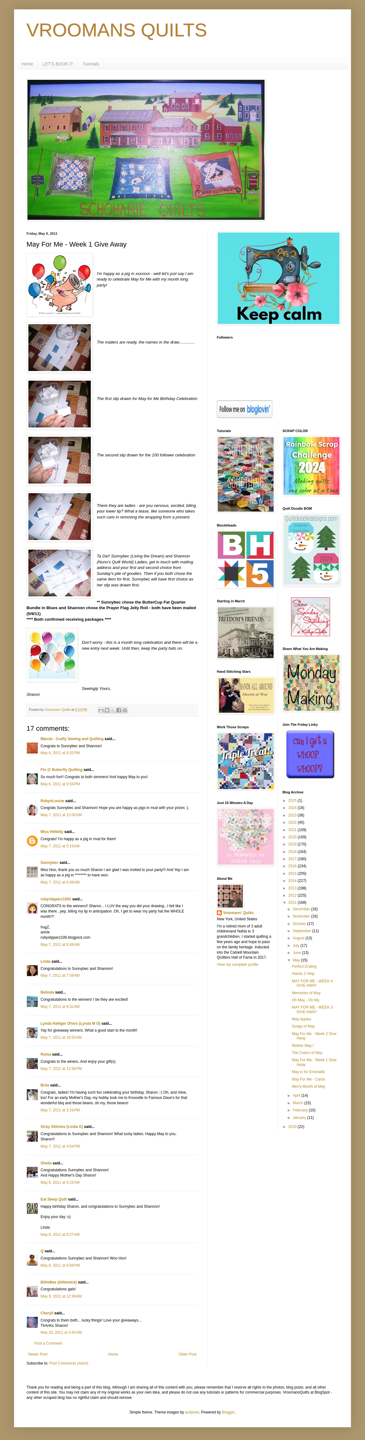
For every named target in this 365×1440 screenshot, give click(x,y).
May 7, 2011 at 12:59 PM (61, 1069)
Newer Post (37, 1354)
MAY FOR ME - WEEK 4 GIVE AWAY (312, 983)
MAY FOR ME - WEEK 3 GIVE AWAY (312, 1009)
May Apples (301, 1019)
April (297, 1095)
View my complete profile (237, 964)
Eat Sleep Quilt (54, 1199)
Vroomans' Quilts (238, 913)
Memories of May (306, 993)
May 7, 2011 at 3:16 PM (60, 1110)
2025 (293, 800)
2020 (293, 837)
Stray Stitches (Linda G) (62, 1127)
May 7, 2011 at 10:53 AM (61, 1037)
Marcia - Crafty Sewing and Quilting (72, 739)
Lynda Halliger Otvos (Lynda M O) (70, 1023)
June (297, 953)
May (297, 960)
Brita (45, 1085)
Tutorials (91, 63)
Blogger (228, 1412)
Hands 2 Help (303, 973)
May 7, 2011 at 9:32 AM (60, 1006)
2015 (293, 873)
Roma (46, 1054)
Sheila (46, 1163)
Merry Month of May (308, 1086)
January (300, 1117)
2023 (293, 815)
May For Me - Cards (308, 1079)
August (299, 938)
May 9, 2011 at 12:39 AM (61, 1296)
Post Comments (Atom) (68, 1363)
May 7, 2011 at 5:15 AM (60, 846)
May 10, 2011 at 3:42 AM (61, 1332)
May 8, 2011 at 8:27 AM (60, 1234)
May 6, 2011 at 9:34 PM (60, 784)
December (302, 909)
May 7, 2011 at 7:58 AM (60, 975)
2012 (293, 895)
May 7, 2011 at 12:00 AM (61, 815)
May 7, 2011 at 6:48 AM (60, 882)
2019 (293, 844)
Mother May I (303, 1045)
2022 (293, 822)
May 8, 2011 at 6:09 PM (60, 1265)
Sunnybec (49, 862)
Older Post (188, 1354)
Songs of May (303, 1026)
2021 (293, 830)
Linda (46, 961)
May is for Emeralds (308, 1072)
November (302, 916)
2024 (293, 808)
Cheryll (47, 1313)
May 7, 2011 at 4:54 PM (60, 1146)
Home (27, 63)
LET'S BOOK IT (57, 63)
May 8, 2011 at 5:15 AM (60, 1182)
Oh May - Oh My (305, 1000)
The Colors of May (307, 1053)
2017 (293, 859)
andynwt (192, 1412)
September (302, 931)
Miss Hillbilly (52, 832)
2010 (293, 1127)
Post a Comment (48, 1343)
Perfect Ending (304, 966)
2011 (293, 902)
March (298, 1103)
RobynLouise (52, 801)
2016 (293, 866)
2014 (293, 881)
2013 (293, 888)
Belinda (47, 992)
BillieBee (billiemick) (59, 1282)
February (301, 1110)
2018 (293, 852)
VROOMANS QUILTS (117, 30)
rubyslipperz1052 (56, 899)
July (296, 945)
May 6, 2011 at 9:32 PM (60, 753)
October (300, 924)
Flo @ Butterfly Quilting (61, 770)
